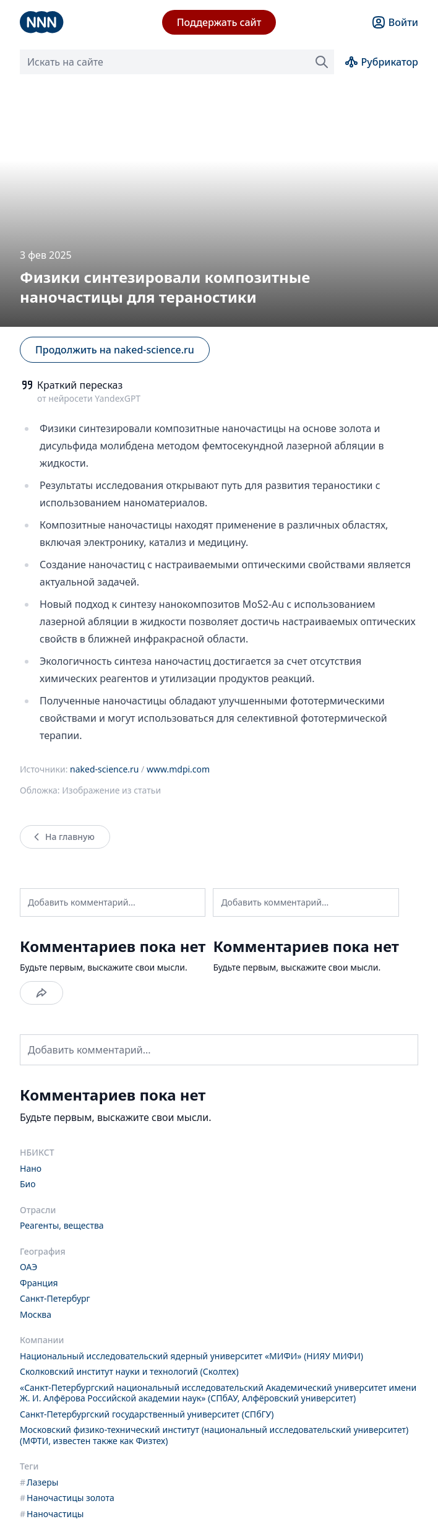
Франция (39, 1283)
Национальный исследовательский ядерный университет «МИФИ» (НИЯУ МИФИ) (191, 1356)
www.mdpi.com (178, 769)
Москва (35, 1314)
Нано (30, 1168)
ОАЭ (28, 1267)
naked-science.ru (104, 769)
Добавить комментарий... (81, 902)
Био (28, 1184)
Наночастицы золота (67, 1498)
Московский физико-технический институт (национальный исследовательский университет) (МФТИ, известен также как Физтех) (214, 1435)
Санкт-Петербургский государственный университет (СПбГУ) (146, 1414)
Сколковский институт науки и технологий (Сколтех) (129, 1371)
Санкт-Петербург (55, 1298)
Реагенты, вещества (62, 1225)
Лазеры (39, 1482)
